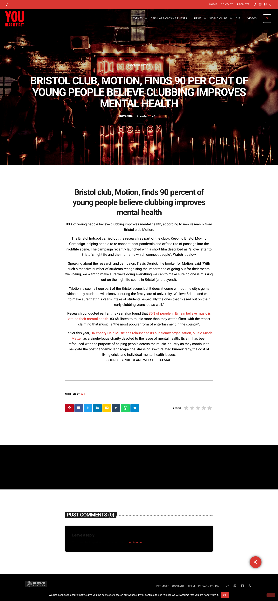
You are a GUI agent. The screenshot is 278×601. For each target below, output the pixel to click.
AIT (83, 394)
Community (139, 65)
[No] (271, 595)
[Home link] (14, 18)
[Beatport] (270, 4)
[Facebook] (265, 4)
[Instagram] (260, 4)
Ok (224, 595)
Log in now (135, 542)
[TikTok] (255, 4)
